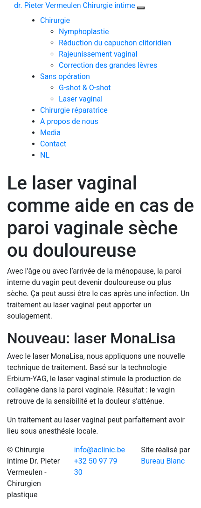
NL (44, 155)
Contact (53, 143)
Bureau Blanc (163, 461)
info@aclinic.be (99, 449)
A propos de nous (69, 121)
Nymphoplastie (84, 31)
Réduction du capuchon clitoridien (115, 42)
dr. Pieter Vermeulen (74, 5)
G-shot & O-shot (85, 87)
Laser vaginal (81, 98)
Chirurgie (55, 20)
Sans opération (65, 76)
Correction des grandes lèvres (108, 65)
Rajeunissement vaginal (98, 54)
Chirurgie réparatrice (74, 110)
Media (50, 132)
